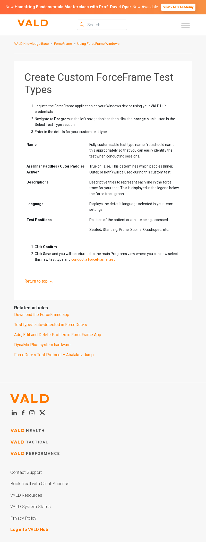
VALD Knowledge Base (31, 44)
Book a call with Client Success (39, 483)
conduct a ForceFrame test (93, 259)
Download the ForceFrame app (41, 314)
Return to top (39, 281)
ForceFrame (63, 44)
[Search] (102, 25)
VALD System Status (30, 506)
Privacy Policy (23, 518)
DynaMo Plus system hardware (42, 344)
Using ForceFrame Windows (98, 44)
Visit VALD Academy (178, 7)
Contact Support (26, 472)
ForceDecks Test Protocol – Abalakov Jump (54, 354)
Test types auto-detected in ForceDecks (50, 324)
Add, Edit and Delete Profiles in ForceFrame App (57, 334)
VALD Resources (26, 495)
